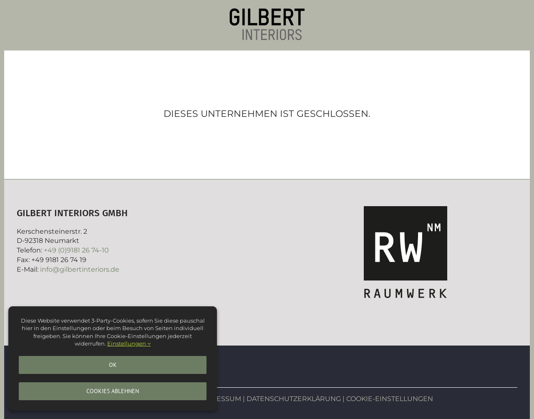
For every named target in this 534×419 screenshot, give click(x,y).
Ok (113, 365)
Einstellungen (129, 343)
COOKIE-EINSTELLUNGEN (389, 399)
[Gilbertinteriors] (267, 11)
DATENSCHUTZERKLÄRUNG (294, 399)
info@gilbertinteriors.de (79, 269)
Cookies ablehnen (112, 391)
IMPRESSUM (220, 399)
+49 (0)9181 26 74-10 (76, 250)
